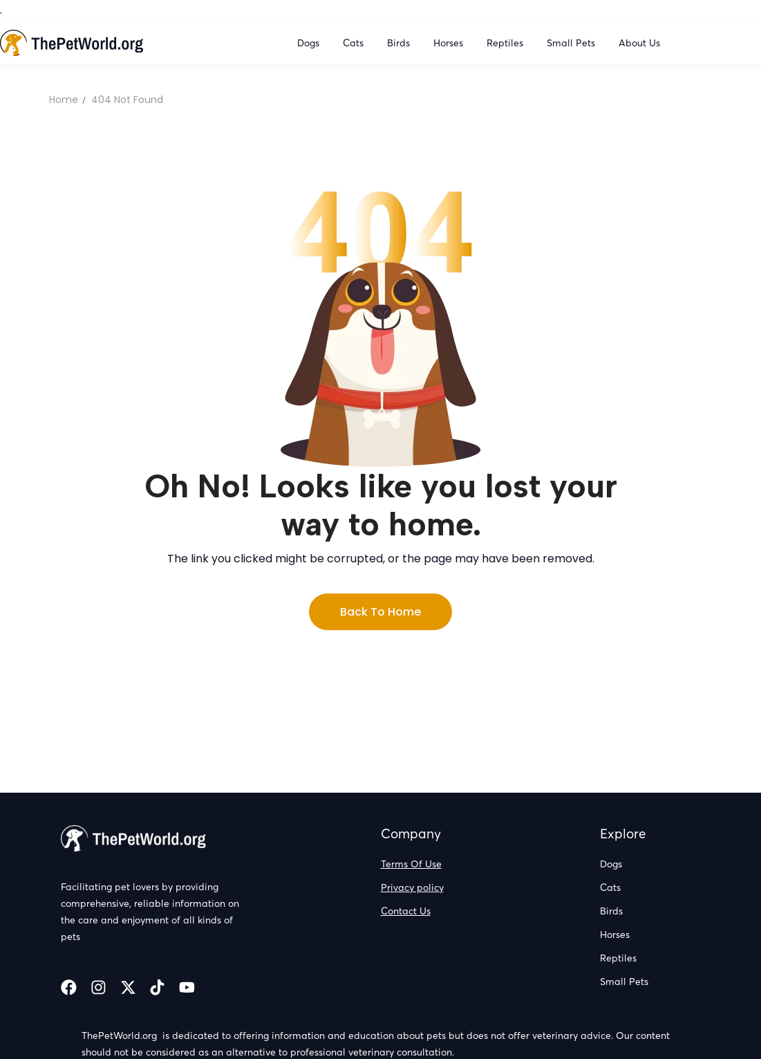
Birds (400, 43)
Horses (449, 43)
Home (63, 100)
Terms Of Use (411, 863)
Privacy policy (412, 887)
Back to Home (380, 612)
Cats (354, 43)
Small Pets (572, 43)
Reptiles (506, 43)
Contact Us (406, 911)
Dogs (309, 43)
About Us (639, 42)
